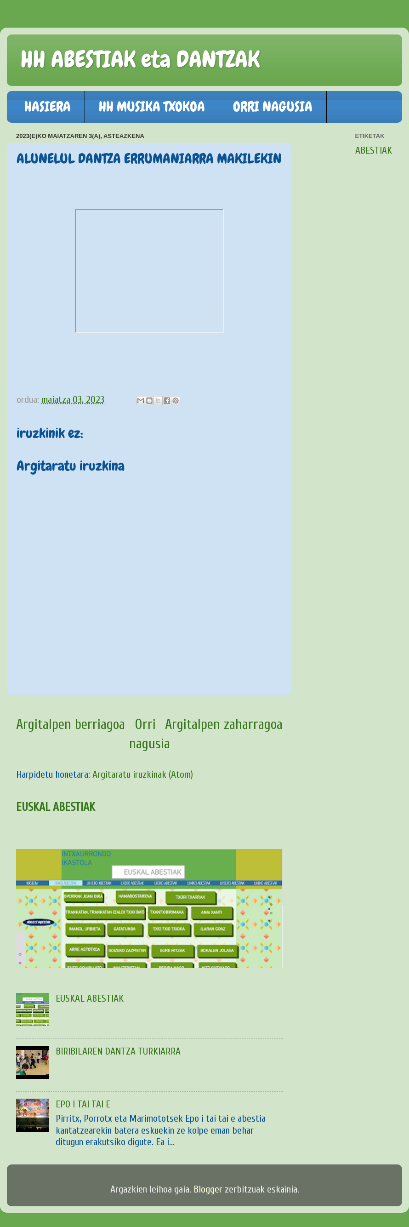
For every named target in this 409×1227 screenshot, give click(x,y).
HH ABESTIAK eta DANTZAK (140, 59)
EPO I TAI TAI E (83, 1104)
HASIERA (47, 106)
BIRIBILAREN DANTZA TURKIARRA (118, 1051)
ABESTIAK (373, 150)
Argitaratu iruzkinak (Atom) (142, 774)
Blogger (207, 1189)
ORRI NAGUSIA (272, 106)
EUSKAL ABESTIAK (55, 807)
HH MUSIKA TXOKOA (152, 106)
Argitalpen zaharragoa (224, 725)
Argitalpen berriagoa (70, 725)
